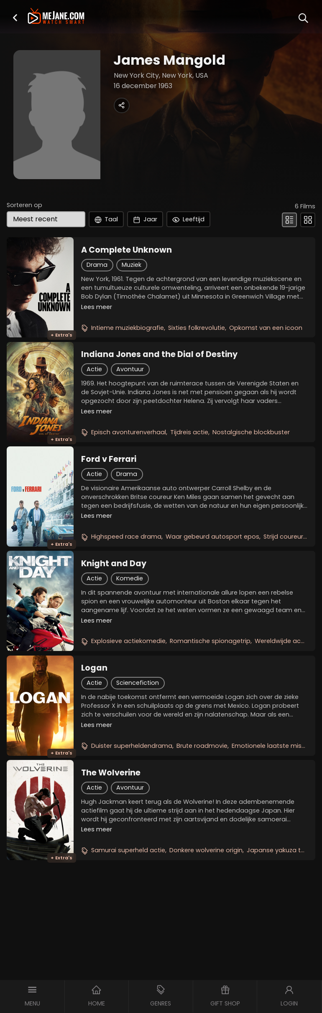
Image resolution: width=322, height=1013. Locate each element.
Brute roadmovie (201, 746)
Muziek (131, 265)
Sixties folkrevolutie (196, 328)
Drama (97, 265)
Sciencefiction (137, 683)
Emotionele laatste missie (271, 746)
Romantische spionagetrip (210, 641)
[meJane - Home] (56, 17)
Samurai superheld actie (128, 850)
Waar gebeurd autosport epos (212, 536)
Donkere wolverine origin (206, 850)
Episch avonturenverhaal (128, 432)
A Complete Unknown (126, 250)
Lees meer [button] (96, 307)
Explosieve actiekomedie (128, 641)
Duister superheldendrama (131, 746)
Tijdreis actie (189, 432)
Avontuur (130, 369)
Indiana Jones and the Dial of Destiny (159, 354)
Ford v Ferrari (108, 459)
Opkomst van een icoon (265, 328)
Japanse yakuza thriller (281, 850)
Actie (94, 369)
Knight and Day (113, 563)
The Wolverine (111, 772)
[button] (15, 17)
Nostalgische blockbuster (251, 432)
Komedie (129, 578)
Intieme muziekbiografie (127, 328)
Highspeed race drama (126, 536)
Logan (94, 668)
